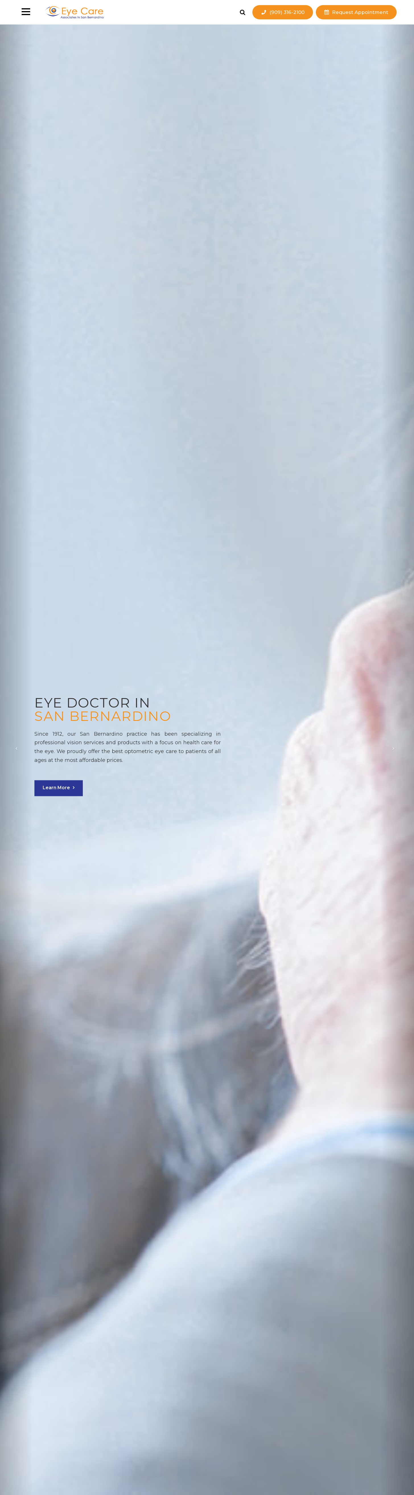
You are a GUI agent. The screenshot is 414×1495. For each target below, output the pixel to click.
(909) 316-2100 (286, 12)
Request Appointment (360, 12)
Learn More (60, 788)
